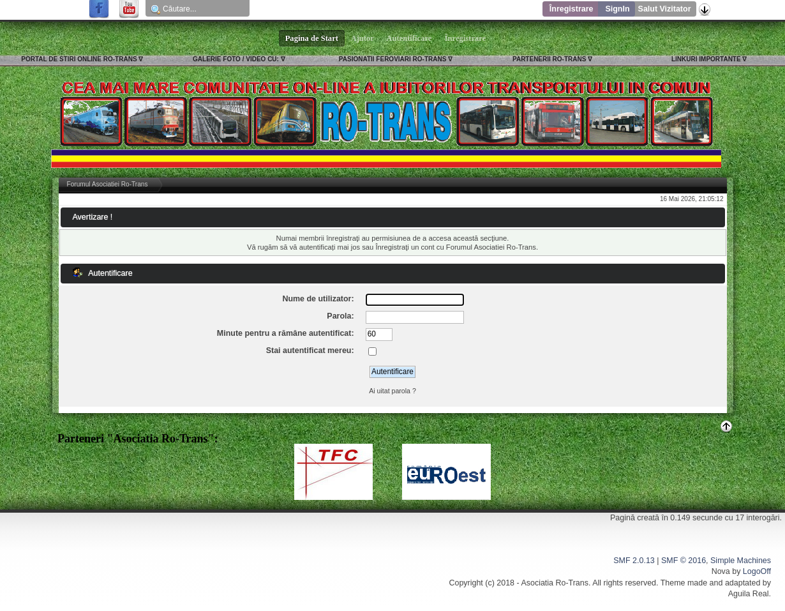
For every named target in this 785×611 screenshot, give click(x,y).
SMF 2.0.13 (633, 560)
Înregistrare (572, 8)
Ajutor (362, 38)
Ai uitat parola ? (392, 391)
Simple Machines (740, 560)
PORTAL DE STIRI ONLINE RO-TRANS (79, 59)
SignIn (617, 8)
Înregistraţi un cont (404, 247)
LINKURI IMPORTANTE (706, 59)
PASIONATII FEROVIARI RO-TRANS (393, 59)
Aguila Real (748, 593)
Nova (721, 571)
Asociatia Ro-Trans (554, 582)
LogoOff (757, 571)
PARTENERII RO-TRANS (549, 59)
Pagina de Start (312, 38)
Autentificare (409, 38)
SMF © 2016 (683, 560)
